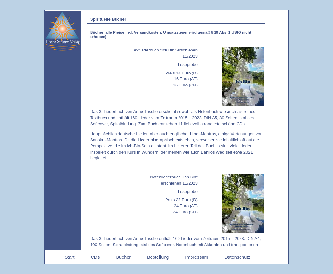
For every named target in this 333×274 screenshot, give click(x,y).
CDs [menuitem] (95, 257)
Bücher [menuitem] (123, 257)
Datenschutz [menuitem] (237, 257)
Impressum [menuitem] (196, 257)
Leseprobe (188, 64)
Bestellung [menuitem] (158, 257)
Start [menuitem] (69, 257)
